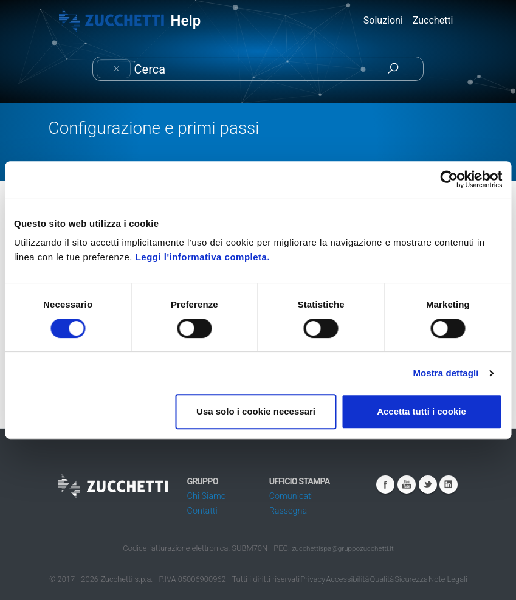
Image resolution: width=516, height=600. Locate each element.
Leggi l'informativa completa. (203, 257)
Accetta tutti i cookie (421, 411)
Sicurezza (411, 579)
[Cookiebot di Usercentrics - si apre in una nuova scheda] (449, 179)
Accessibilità (347, 579)
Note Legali (447, 579)
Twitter (428, 484)
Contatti (202, 511)
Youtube (406, 484)
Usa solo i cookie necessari (255, 411)
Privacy (312, 579)
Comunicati (291, 496)
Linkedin (448, 484)
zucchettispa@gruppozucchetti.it (343, 548)
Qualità (382, 579)
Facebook (385, 484)
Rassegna (288, 511)
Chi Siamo (206, 496)
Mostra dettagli (445, 373)
